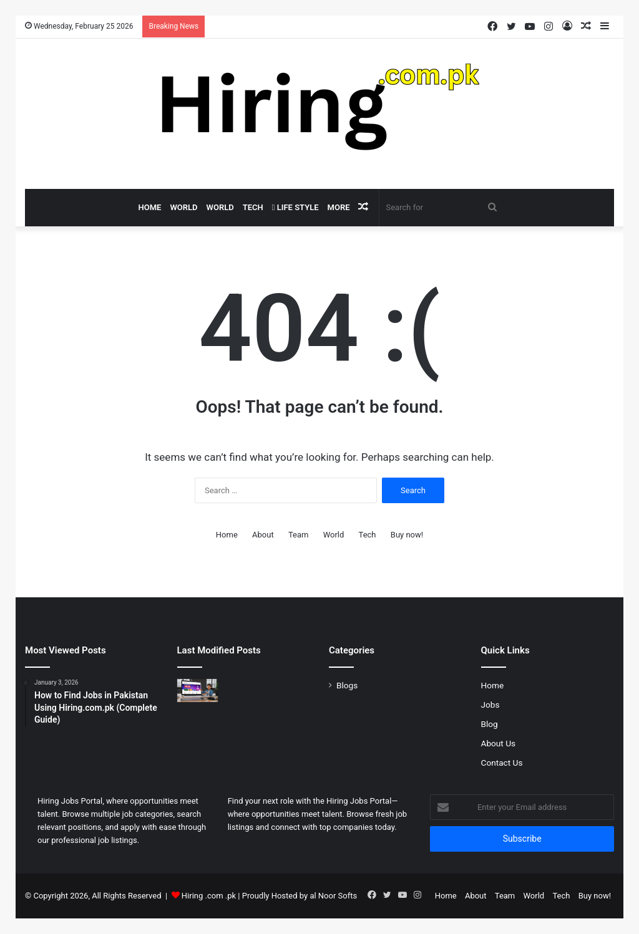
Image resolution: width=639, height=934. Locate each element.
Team (298, 534)
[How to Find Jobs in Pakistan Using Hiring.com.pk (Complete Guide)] (197, 690)
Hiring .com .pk (209, 895)
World (183, 207)
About (263, 534)
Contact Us (502, 763)
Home (150, 207)
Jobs (490, 705)
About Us (498, 743)
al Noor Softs (333, 895)
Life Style (295, 207)
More (339, 207)
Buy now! (407, 534)
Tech (253, 207)
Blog (489, 724)
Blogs (347, 685)
